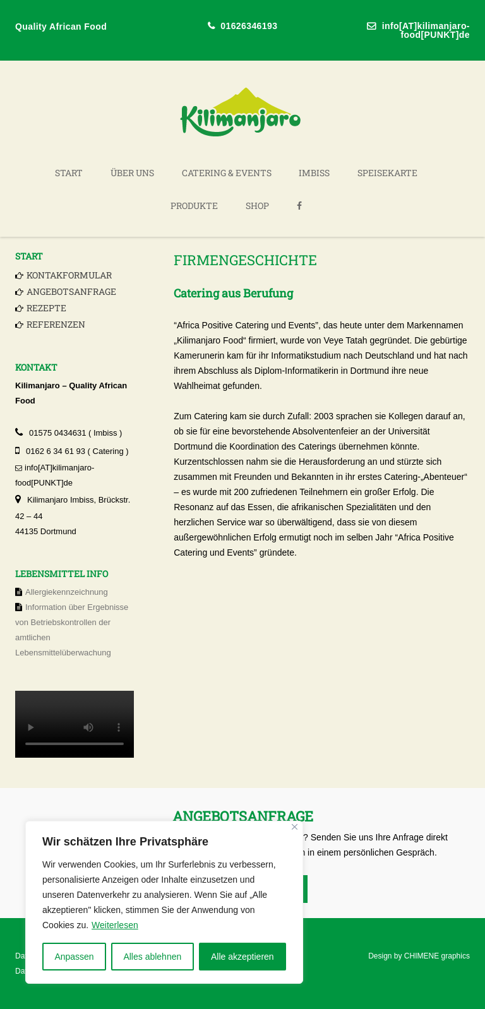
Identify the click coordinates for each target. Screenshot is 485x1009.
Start (69, 173)
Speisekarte (387, 173)
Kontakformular (69, 275)
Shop (257, 206)
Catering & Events (227, 173)
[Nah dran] (294, 827)
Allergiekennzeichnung (66, 592)
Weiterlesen (115, 925)
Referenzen (56, 324)
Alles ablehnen (152, 957)
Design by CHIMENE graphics (419, 956)
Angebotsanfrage (71, 291)
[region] (164, 902)
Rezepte (46, 308)
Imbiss (314, 173)
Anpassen (73, 957)
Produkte (194, 206)
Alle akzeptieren (242, 957)
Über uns (132, 173)
